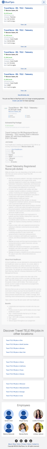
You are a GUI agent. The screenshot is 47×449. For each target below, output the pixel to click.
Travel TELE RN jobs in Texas (14, 370)
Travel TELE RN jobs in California (16, 366)
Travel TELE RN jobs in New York (16, 352)
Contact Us (35, 444)
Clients (29, 444)
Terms (18, 444)
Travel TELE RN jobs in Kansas (15, 374)
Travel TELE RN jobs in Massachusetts (17, 388)
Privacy (23, 444)
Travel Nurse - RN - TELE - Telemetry (18, 8)
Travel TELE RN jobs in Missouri (15, 384)
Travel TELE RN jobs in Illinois (15, 362)
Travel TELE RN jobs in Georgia (15, 392)
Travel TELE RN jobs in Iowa (14, 396)
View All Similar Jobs (23, 95)
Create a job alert (17, 101)
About (10, 444)
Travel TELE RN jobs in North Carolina (17, 344)
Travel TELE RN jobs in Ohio (14, 340)
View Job (23, 24)
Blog (14, 444)
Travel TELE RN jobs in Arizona (15, 348)
